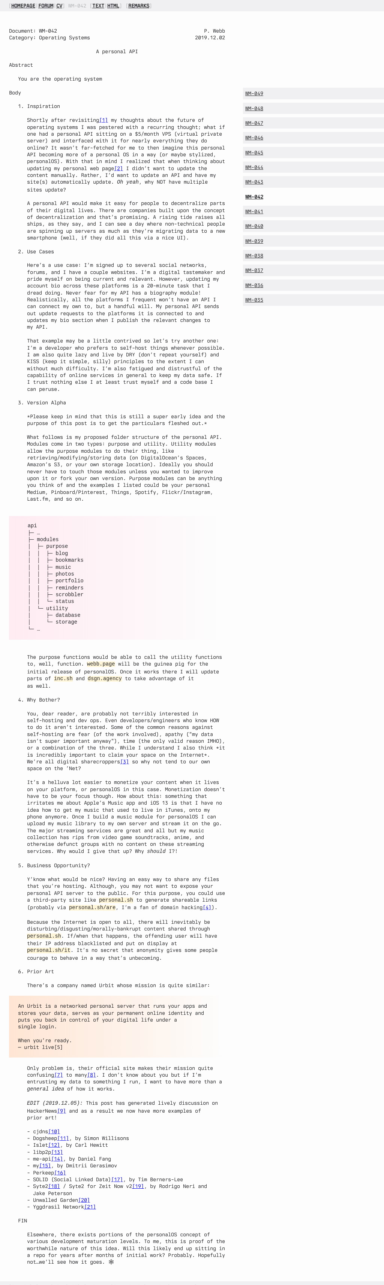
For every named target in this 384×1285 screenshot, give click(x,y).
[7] (58, 1069)
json (59, 1279)
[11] (63, 1131)
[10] (54, 1124)
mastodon (98, 1279)
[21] (90, 1199)
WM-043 (254, 182)
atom (44, 1279)
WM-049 (254, 93)
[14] (57, 1151)
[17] (117, 1172)
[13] (57, 1144)
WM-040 (254, 226)
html (113, 6)
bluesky (156, 1279)
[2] (118, 168)
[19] (138, 1179)
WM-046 (254, 138)
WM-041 (254, 211)
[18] (54, 1179)
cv (59, 6)
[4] (207, 904)
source (20, 1279)
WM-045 (254, 153)
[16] (60, 1165)
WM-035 (254, 300)
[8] (91, 1069)
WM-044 (254, 167)
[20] (84, 1192)
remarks (138, 6)
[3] (124, 759)
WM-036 (254, 285)
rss (72, 1279)
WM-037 (254, 270)
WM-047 (254, 123)
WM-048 (254, 108)
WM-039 (254, 241)
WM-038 (254, 256)
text (98, 6)
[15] (45, 1158)
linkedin (182, 1279)
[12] (54, 1137)
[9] (61, 1103)
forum (45, 6)
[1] (103, 120)
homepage (23, 6)
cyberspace (128, 1279)
